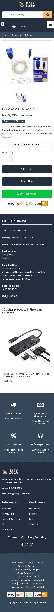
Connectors (37, 583)
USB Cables (28, 35)
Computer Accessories (27, 576)
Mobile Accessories (27, 573)
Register (33, 514)
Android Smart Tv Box (21, 563)
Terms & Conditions (11, 519)
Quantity (7, 152)
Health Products (34, 587)
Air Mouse (38, 563)
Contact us (7, 529)
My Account (34, 509)
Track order (34, 524)
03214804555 (16, 488)
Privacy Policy (8, 514)
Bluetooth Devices (27, 566)
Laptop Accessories (20, 580)
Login (31, 519)
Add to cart (27, 169)
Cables (15, 35)
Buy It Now (27, 181)
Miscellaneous (17, 587)
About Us (6, 509)
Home (5, 35)
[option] (27, 65)
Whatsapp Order (27, 193)
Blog (4, 524)
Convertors (24, 583)
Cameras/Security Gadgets (27, 570)
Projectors (37, 580)
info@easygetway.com (19, 494)
